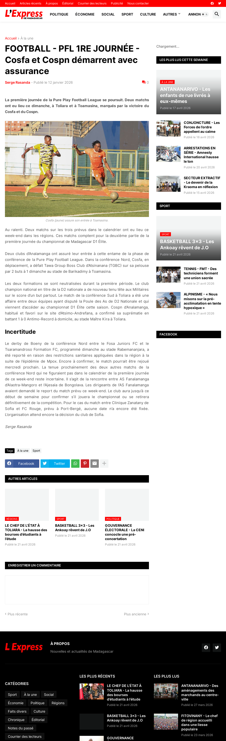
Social (108, 14)
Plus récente (18, 614)
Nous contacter (138, 3)
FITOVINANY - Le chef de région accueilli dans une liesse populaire (199, 722)
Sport (127, 14)
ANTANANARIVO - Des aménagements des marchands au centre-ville (200, 692)
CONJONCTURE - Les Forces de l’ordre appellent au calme (202, 127)
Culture (148, 14)
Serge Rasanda (17, 82)
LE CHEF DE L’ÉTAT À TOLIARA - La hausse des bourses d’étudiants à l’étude (26, 532)
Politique (59, 14)
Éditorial (67, 3)
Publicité (117, 3)
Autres (170, 14)
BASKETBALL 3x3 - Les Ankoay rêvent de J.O (74, 527)
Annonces (198, 14)
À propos (52, 3)
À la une (27, 38)
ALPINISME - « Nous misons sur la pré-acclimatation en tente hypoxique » (202, 301)
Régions (58, 703)
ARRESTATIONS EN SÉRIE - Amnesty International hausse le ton (201, 155)
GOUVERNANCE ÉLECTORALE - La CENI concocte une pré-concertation (124, 532)
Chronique (16, 720)
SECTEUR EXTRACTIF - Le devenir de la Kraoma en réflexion (202, 182)
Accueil (10, 3)
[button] (205, 14)
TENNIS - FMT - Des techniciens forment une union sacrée (201, 273)
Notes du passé (20, 728)
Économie (85, 14)
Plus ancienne (135, 614)
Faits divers (17, 711)
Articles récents (30, 3)
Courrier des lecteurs (92, 3)
